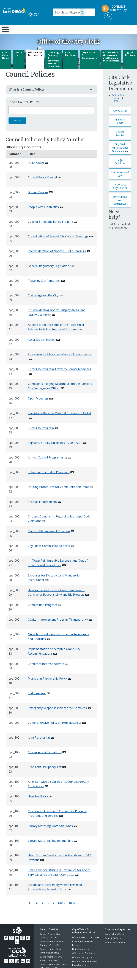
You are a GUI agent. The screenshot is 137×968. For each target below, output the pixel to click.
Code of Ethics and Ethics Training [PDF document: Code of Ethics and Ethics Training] (50, 231)
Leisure (19, 29)
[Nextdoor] (27, 945)
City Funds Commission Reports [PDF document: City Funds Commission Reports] (49, 555)
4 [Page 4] (46, 912)
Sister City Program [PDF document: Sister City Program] (41, 437)
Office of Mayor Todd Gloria (85, 944)
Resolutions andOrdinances (120, 210)
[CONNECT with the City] (115, 8)
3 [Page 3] (41, 912)
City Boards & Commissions (89, 64)
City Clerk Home (5, 64)
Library (81, 29)
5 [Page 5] (52, 912)
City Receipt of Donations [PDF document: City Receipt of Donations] (45, 762)
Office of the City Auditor (84, 960)
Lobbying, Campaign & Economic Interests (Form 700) (53, 68)
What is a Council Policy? (48, 99)
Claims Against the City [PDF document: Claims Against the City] (43, 305)
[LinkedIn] (17, 949)
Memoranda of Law (120, 183)
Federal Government (115, 949)
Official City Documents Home (118, 107)
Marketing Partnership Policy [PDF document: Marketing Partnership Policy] (47, 688)
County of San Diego (114, 941)
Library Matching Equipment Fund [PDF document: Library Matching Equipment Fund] (50, 850)
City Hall (126, 29)
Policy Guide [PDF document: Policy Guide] (36, 172)
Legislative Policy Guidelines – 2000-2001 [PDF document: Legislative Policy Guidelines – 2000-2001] (55, 452)
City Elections (70, 63)
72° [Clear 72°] (33, 14)
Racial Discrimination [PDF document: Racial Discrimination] (42, 349)
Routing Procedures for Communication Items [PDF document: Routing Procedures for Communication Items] (58, 496)
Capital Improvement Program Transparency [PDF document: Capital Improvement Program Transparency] (58, 629)
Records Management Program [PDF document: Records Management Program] (49, 540)
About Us (18, 63)
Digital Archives (130, 63)
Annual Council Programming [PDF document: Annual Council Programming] (47, 467)
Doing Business (60, 30)
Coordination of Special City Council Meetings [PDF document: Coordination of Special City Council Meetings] (58, 246)
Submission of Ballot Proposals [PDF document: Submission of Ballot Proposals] (49, 481)
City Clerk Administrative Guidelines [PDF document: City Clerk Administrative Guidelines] (120, 157)
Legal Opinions (120, 171)
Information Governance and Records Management (111, 66)
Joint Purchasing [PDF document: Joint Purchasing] (39, 747)
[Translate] (108, 16)
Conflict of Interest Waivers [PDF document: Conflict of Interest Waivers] (46, 673)
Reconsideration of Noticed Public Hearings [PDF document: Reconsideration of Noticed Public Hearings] (57, 260)
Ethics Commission (81, 956)
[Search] (74, 12)
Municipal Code (119, 130)
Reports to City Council (120, 195)
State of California (113, 945)
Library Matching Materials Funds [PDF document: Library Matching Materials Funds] (50, 835)
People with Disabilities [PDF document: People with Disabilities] (43, 216)
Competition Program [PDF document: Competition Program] (42, 614)
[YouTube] (17, 945)
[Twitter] (12, 945)
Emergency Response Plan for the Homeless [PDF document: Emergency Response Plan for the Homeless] (57, 717)
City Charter (120, 120)
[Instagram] (22, 945)
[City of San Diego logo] (14, 10)
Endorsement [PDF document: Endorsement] (37, 703)
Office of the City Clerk (83, 964)
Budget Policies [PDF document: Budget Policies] (38, 201)
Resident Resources (40, 30)
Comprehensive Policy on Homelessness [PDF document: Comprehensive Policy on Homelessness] (54, 732)
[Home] (4, 34)
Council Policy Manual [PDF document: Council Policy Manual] (42, 187)
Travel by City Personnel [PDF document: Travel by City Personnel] (44, 290)
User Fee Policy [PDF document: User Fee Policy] (38, 806)
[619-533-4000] (118, 238)
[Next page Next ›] (59, 912)
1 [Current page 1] (29, 912)
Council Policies (120, 143)
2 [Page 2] (35, 912)
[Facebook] (6, 945)
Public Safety (103, 30)
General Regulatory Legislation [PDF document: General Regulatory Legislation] (48, 275)
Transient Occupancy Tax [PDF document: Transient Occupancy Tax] (45, 776)
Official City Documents (35, 63)
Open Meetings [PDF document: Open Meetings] (38, 408)
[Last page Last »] (71, 912)
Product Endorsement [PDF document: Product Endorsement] (42, 511)
